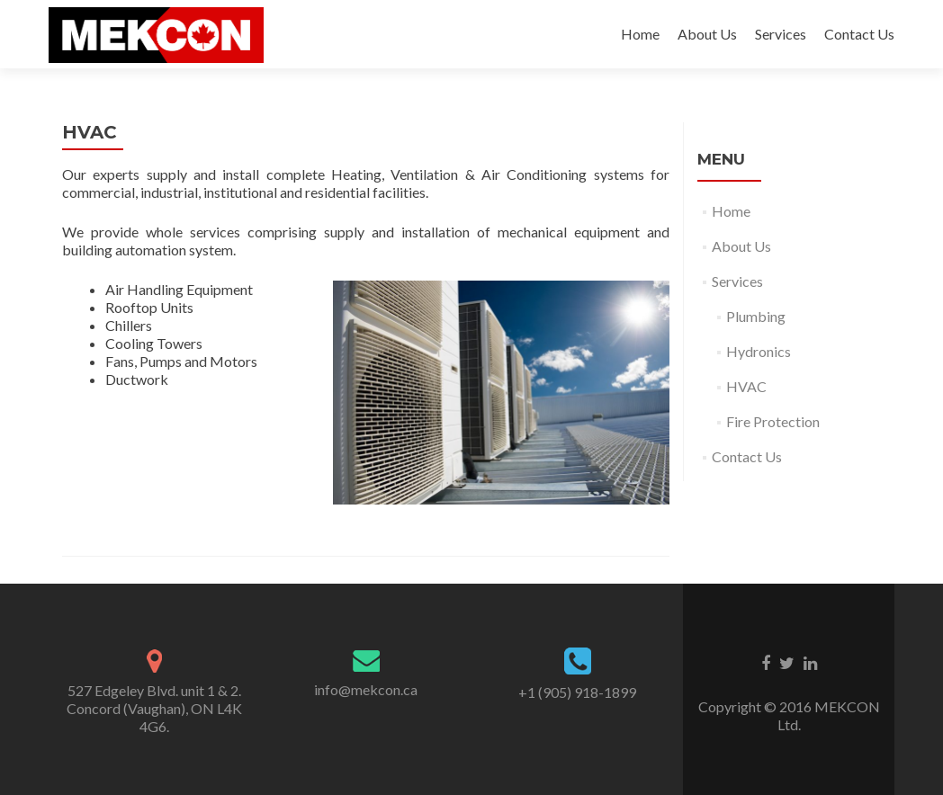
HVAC (746, 386)
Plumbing (756, 316)
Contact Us (859, 33)
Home (640, 33)
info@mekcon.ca (366, 689)
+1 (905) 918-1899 (577, 692)
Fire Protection (773, 421)
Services (780, 33)
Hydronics (758, 351)
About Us (707, 33)
